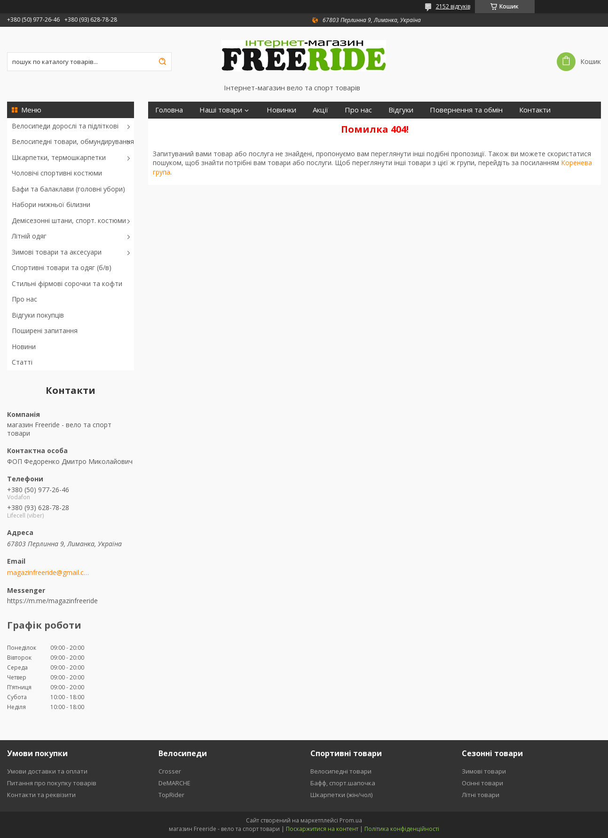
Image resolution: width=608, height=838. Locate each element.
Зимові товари (484, 771)
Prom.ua (351, 820)
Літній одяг (29, 235)
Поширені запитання (45, 330)
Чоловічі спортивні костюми (57, 172)
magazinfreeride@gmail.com (48, 572)
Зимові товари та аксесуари (57, 251)
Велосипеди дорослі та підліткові (65, 125)
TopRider (171, 794)
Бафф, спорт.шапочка (342, 783)
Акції (320, 109)
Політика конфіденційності (401, 829)
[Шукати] (162, 61)
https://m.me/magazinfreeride (52, 600)
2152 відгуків (453, 6)
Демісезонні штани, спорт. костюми (69, 220)
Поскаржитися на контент (322, 829)
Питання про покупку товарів (51, 783)
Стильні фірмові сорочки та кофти (67, 283)
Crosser (169, 771)
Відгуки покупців (38, 315)
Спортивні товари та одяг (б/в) (61, 267)
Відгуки (400, 109)
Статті (22, 362)
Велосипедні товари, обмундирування (73, 141)
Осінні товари (482, 783)
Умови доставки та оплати (47, 771)
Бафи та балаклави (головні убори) (68, 188)
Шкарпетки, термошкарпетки (59, 157)
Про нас (24, 299)
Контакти (535, 109)
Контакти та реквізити (41, 794)
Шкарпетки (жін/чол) (341, 794)
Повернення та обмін (466, 109)
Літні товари (480, 794)
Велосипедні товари (340, 771)
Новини (24, 346)
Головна (169, 109)
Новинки (281, 109)
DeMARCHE (174, 783)
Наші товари (220, 109)
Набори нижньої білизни (51, 204)
